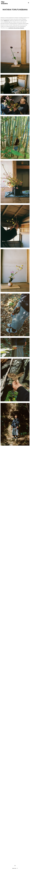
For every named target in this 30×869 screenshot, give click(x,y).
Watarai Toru (6, 20)
